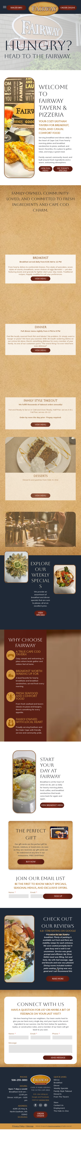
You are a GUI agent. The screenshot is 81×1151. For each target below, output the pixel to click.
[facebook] (35, 1105)
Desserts (57, 1094)
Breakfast (58, 1082)
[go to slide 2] (58, 969)
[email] (40, 1105)
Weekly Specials (61, 1088)
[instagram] (45, 1105)
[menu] (4, 7)
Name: (11, 892)
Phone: (55, 1033)
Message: (13, 1043)
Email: (33, 892)
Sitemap (29, 1126)
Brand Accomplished (54, 1126)
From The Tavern (61, 1097)
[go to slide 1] (56, 969)
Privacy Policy (18, 1126)
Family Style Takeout (63, 1091)
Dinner (57, 1085)
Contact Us (58, 1105)
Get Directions (22, 1117)
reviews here (44, 1100)
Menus (56, 1080)
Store (56, 1102)
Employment (59, 1108)
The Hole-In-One (61, 1111)
